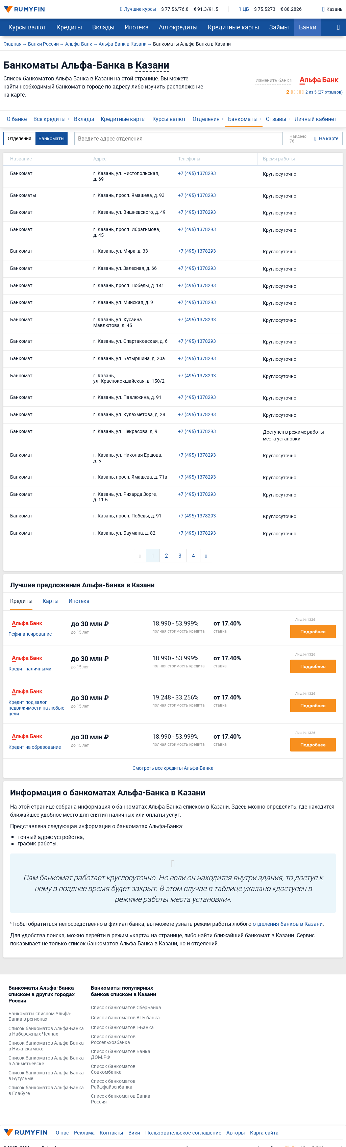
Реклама (84, 1132)
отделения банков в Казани (288, 923)
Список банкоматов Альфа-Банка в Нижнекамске (46, 1046)
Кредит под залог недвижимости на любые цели (36, 707)
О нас (62, 1132)
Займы (279, 27)
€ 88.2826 (291, 9)
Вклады (103, 27)
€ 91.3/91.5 (206, 9)
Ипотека (137, 27)
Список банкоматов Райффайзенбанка (113, 1084)
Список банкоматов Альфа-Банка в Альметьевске (46, 1061)
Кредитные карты (233, 27)
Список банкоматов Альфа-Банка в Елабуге (46, 1090)
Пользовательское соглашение (183, 1132)
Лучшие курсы (138, 9)
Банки (307, 27)
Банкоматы (242, 119)
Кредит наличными (29, 669)
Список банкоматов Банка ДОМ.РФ (120, 1054)
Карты (50, 601)
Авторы (235, 1132)
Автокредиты (178, 27)
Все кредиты (49, 119)
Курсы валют (27, 27)
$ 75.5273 (264, 9)
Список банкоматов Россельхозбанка (113, 1039)
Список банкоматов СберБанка (126, 1008)
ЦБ (244, 9)
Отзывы (276, 119)
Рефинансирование (30, 634)
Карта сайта (264, 1132)
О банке (17, 119)
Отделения (206, 119)
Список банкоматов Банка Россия (120, 1099)
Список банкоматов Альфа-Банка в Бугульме (46, 1075)
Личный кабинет (316, 119)
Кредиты (69, 27)
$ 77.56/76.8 (175, 9)
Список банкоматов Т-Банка (122, 1027)
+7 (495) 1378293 (197, 173)
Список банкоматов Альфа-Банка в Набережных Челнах (46, 1031)
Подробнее (313, 631)
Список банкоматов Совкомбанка (113, 1069)
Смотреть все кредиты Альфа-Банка (173, 768)
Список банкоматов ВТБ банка (125, 1018)
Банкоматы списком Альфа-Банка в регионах (39, 1016)
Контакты (111, 1132)
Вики (134, 1132)
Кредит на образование (34, 747)
